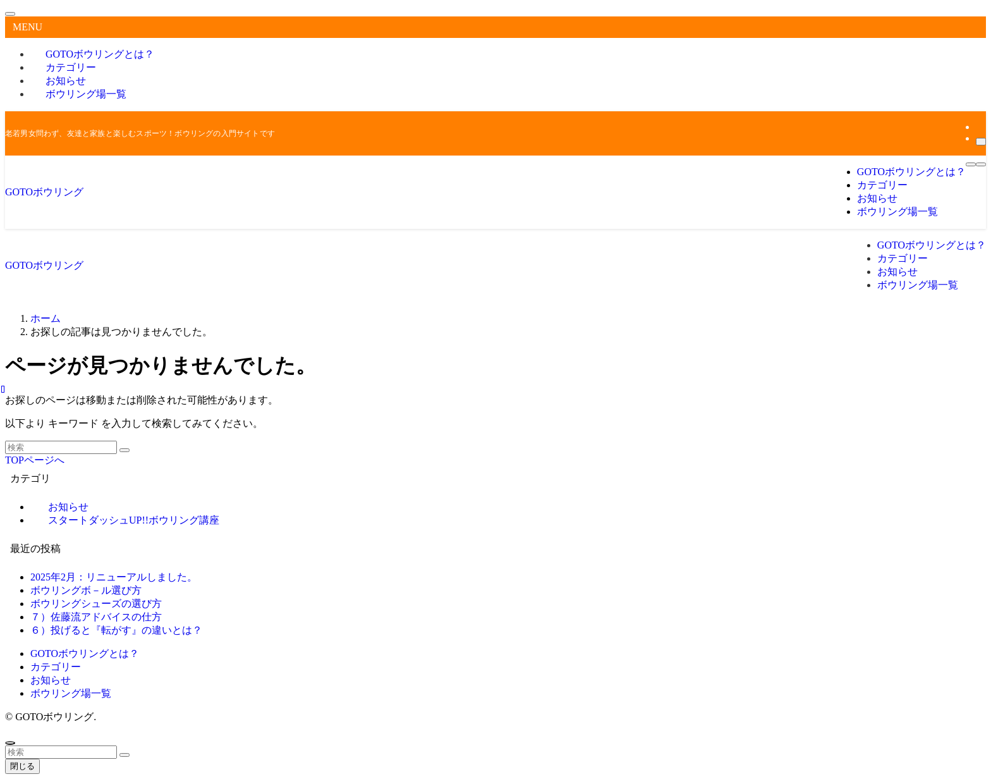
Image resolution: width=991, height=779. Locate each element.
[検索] (981, 141)
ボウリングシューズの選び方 (96, 603)
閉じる (22, 766)
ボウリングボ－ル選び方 (86, 590)
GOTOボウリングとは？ (84, 653)
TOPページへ (34, 460)
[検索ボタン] (981, 164)
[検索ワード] (61, 447)
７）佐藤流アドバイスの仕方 (96, 616)
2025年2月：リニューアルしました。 (113, 577)
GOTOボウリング (44, 192)
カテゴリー (55, 666)
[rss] (979, 127)
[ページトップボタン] (10, 743)
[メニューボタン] (971, 164)
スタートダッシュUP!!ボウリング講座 (133, 520)
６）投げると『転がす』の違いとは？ (116, 630)
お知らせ (50, 680)
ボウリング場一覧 (86, 94)
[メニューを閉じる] (10, 14)
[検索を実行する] (124, 450)
